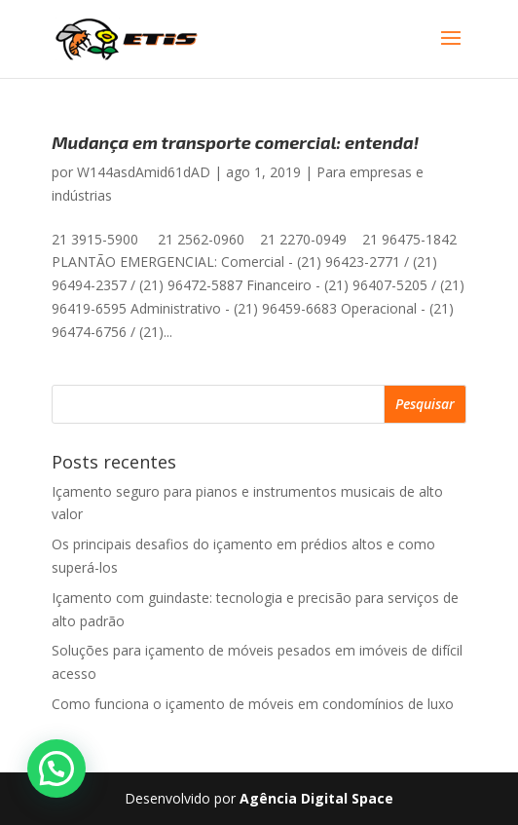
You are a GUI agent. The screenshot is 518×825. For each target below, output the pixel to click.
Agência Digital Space (316, 798)
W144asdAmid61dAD (143, 172)
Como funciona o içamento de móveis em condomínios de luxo (253, 703)
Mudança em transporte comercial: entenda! (235, 142)
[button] (56, 768)
